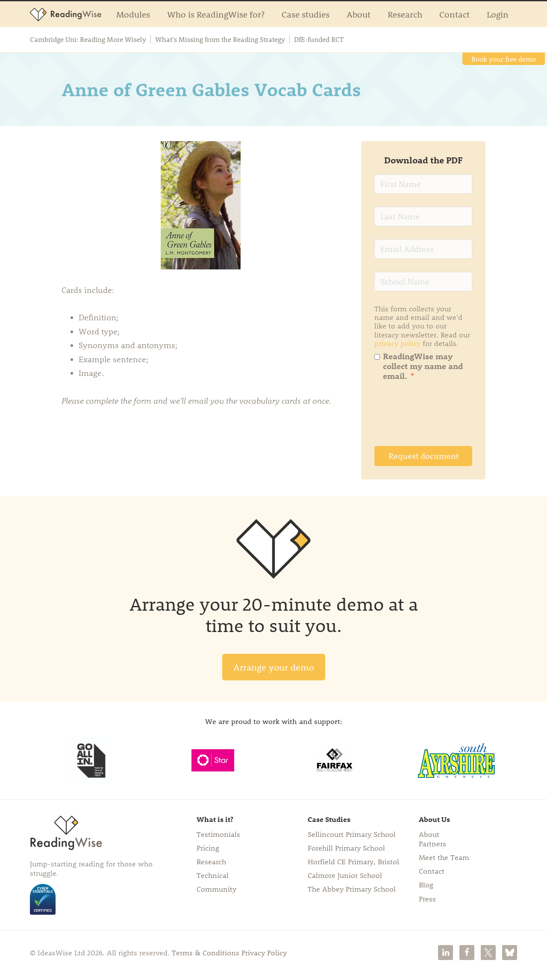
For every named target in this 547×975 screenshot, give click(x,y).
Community (216, 888)
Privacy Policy (264, 952)
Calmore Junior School (345, 875)
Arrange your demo (273, 667)
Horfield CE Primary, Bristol (353, 861)
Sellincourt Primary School (352, 834)
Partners (432, 843)
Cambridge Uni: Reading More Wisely (88, 39)
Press (427, 898)
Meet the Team (444, 857)
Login (498, 14)
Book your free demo (503, 58)
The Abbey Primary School (352, 888)
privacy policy (397, 343)
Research (405, 14)
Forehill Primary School (346, 847)
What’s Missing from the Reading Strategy (220, 39)
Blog (426, 884)
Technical (213, 875)
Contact (454, 14)
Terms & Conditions (205, 952)
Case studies (305, 14)
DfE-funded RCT (319, 39)
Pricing (208, 847)
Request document (423, 455)
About (359, 14)
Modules (133, 14)
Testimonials (218, 834)
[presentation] (439, 416)
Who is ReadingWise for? (216, 14)
